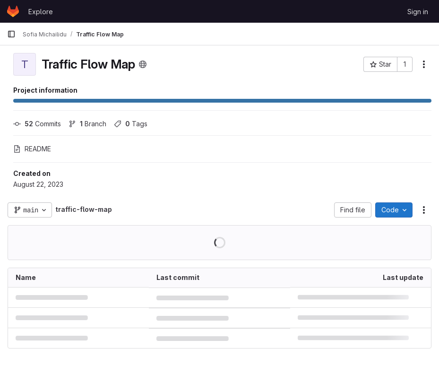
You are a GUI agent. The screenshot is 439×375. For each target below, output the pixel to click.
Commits (37, 124)
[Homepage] (13, 11)
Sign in (417, 12)
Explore (40, 12)
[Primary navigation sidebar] (11, 34)
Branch (87, 124)
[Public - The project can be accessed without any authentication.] (142, 64)
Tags (130, 124)
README (32, 149)
